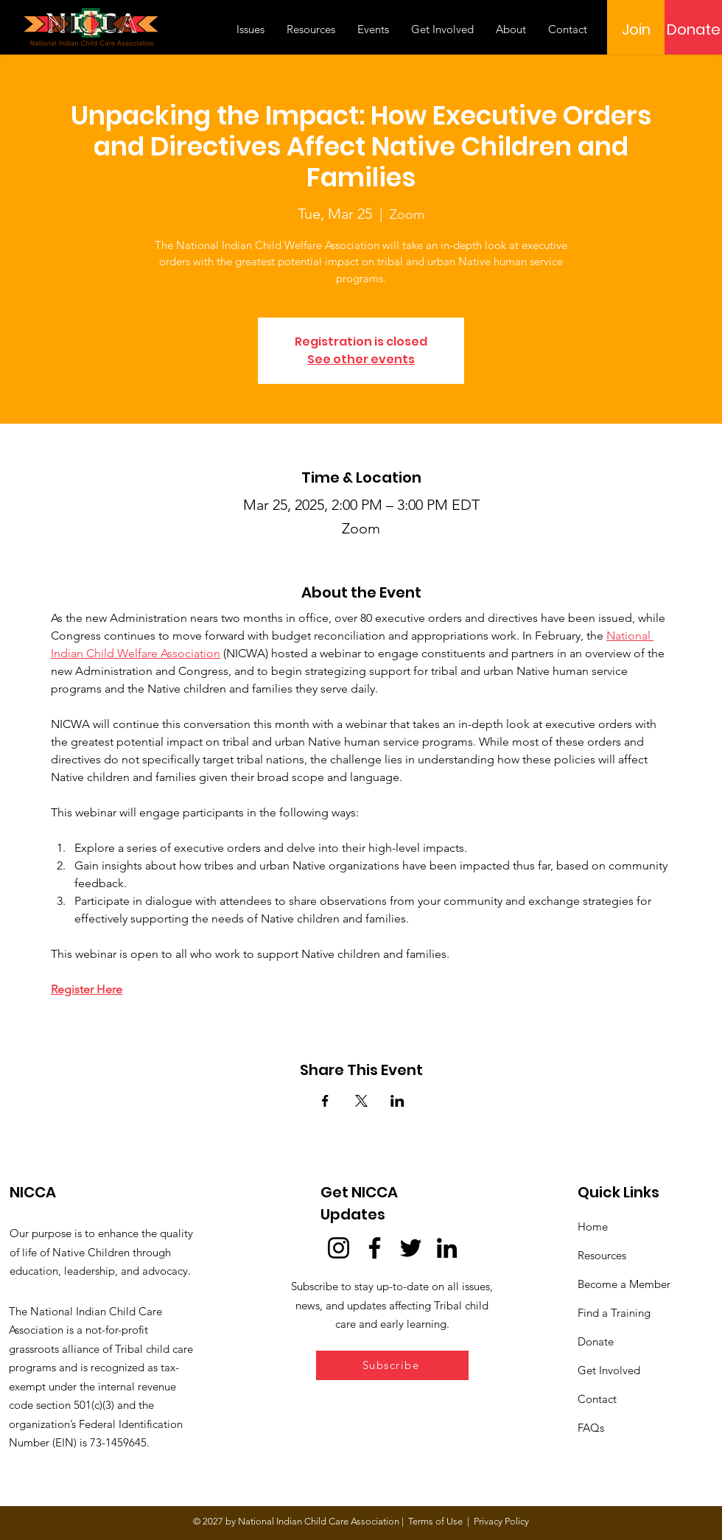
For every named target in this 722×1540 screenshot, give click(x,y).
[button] (392, 1365)
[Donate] (693, 29)
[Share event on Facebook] (325, 1101)
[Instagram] (338, 1247)
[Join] (636, 29)
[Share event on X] (361, 1101)
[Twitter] (410, 1247)
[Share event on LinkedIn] (397, 1101)
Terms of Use (435, 1521)
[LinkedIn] (446, 1247)
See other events (361, 359)
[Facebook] (374, 1247)
